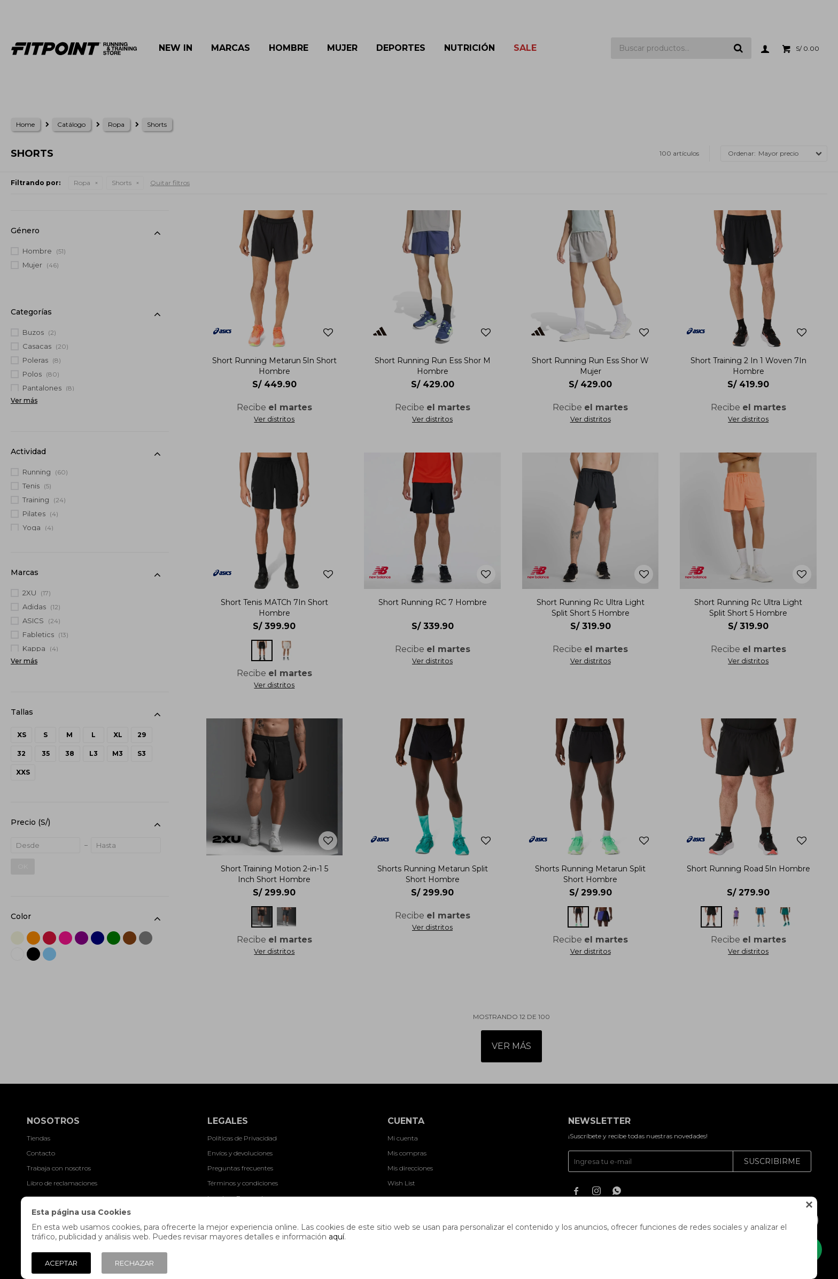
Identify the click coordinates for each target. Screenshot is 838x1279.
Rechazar (134, 1263)
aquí (336, 1237)
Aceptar (61, 1263)
